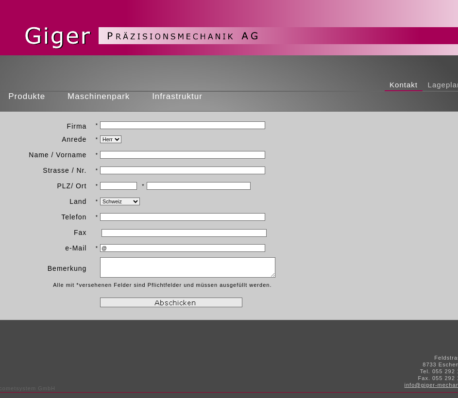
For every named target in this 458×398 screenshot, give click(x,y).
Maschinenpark (98, 96)
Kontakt (404, 85)
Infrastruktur (177, 96)
